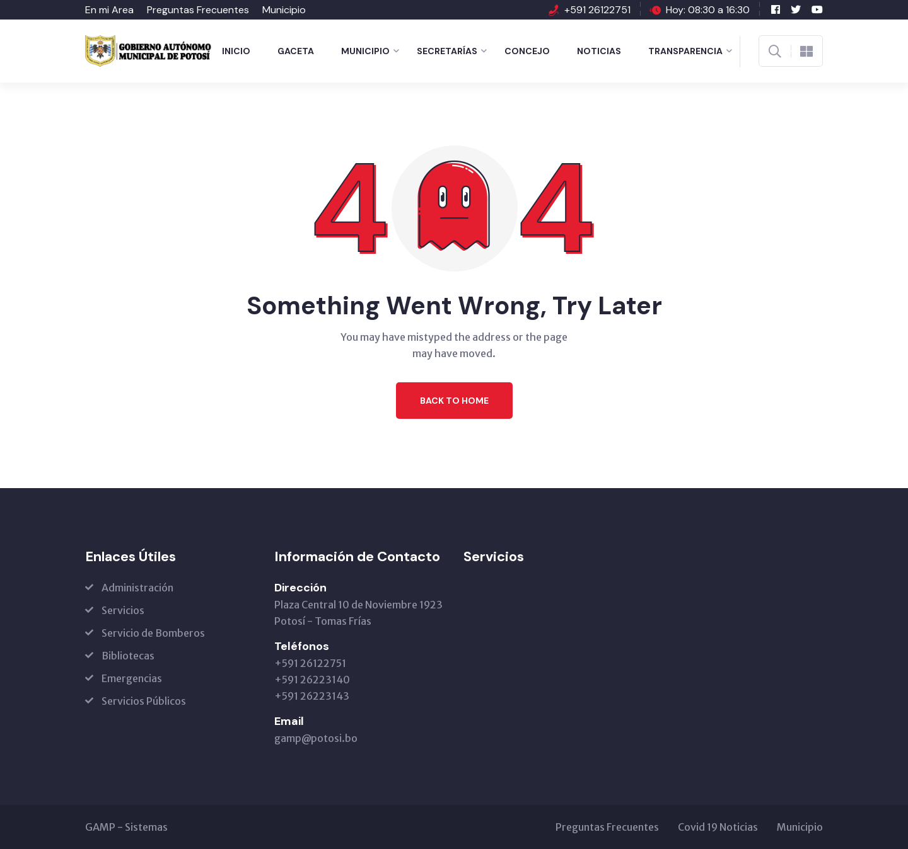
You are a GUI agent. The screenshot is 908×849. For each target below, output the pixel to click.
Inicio (236, 51)
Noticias (599, 51)
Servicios (123, 610)
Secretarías (447, 51)
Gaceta (295, 51)
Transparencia (685, 51)
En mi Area (109, 9)
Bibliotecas (128, 655)
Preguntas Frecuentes (198, 9)
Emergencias (132, 678)
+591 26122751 (597, 9)
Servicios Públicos (144, 701)
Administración (137, 587)
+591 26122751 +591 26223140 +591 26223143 (312, 679)
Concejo (527, 51)
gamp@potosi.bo (316, 738)
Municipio (284, 9)
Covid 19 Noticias (718, 827)
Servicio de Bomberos (153, 633)
